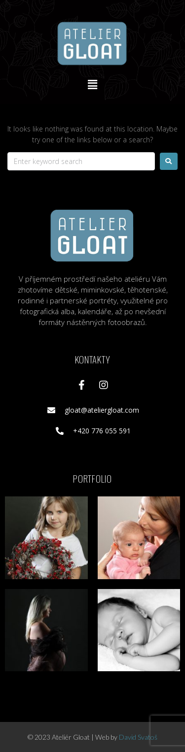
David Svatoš (138, 737)
